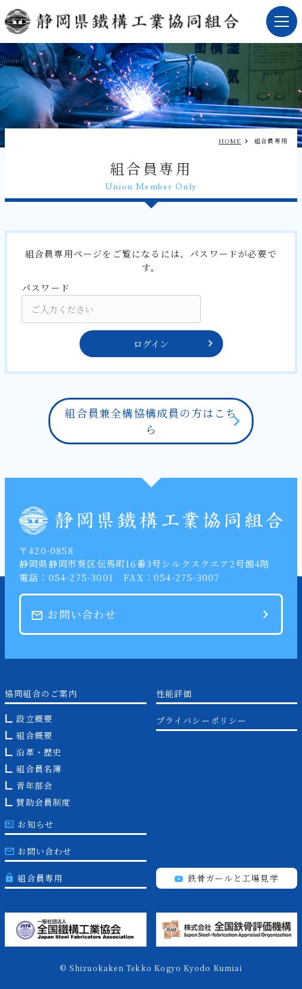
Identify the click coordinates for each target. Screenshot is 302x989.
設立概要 (34, 718)
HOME (230, 140)
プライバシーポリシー (201, 720)
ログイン (173, 343)
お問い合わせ (74, 614)
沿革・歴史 (39, 752)
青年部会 (34, 785)
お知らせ (29, 824)
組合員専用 (34, 878)
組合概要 (34, 735)
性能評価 (174, 693)
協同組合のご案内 (41, 693)
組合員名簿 (39, 769)
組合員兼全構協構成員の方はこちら (151, 421)
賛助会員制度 (43, 802)
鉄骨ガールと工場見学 (227, 878)
